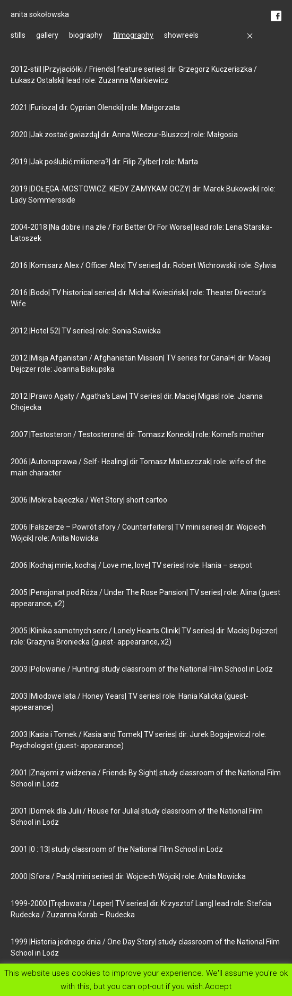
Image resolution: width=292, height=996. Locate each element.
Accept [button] (218, 986)
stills (18, 35)
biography (85, 35)
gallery (47, 35)
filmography (133, 35)
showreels (181, 35)
